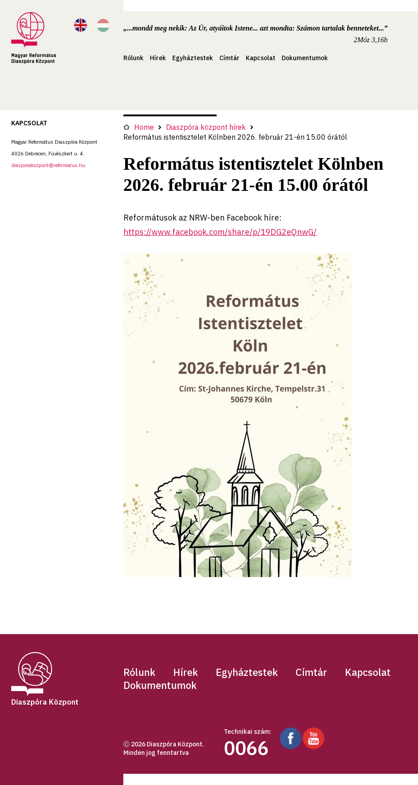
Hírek (158, 58)
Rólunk (133, 58)
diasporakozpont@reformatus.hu (48, 165)
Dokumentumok (305, 58)
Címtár (229, 58)
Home (138, 127)
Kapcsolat (260, 58)
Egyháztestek (192, 58)
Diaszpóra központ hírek (206, 127)
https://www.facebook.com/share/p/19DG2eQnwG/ (220, 232)
